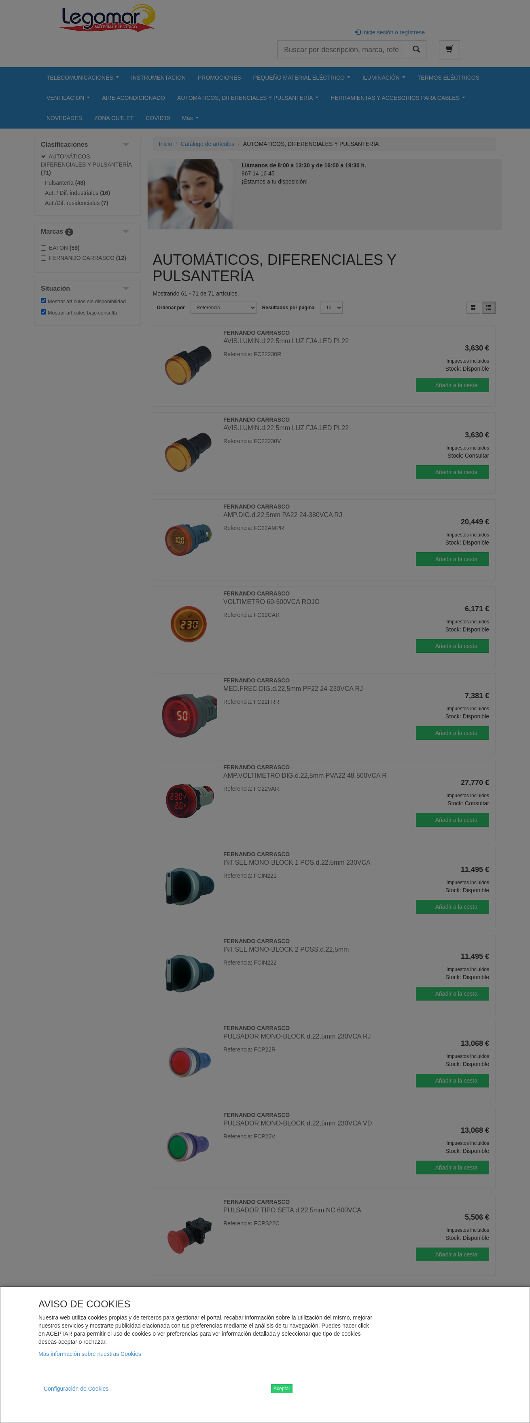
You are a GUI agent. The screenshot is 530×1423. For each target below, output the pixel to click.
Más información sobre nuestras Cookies (89, 1354)
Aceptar (281, 1388)
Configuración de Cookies (76, 1388)
